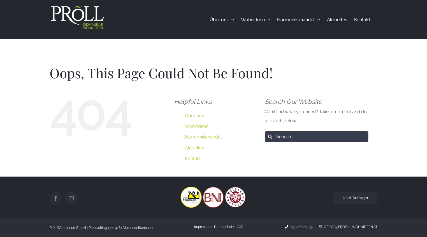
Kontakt (193, 158)
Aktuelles (194, 148)
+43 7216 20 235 (301, 227)
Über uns (194, 115)
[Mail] (71, 198)
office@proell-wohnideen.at (348, 227)
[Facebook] (56, 198)
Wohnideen (196, 126)
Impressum (203, 227)
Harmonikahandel (203, 137)
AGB (239, 227)
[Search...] (316, 136)
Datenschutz (224, 227)
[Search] (270, 136)
